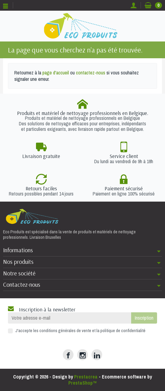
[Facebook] (68, 354)
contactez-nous (90, 72)
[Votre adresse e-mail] (69, 318)
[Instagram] (82, 354)
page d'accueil (55, 72)
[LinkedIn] (96, 354)
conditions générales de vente (65, 330)
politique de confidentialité (122, 330)
